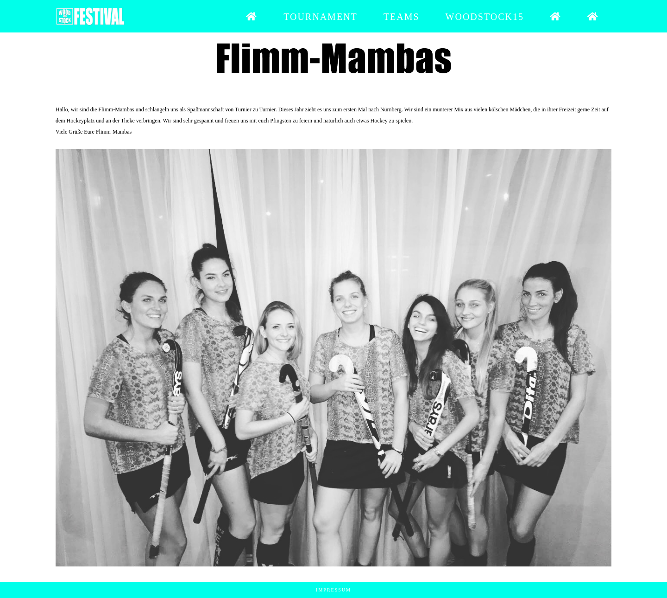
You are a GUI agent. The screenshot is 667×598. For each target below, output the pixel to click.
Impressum (333, 589)
